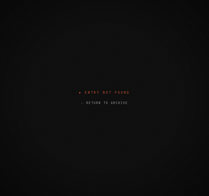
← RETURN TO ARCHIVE (104, 103)
